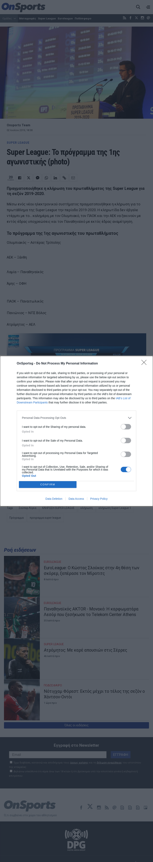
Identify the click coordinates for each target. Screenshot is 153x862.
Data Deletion (53, 498)
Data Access (76, 498)
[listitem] (76, 418)
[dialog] (76, 431)
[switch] (126, 426)
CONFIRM (47, 484)
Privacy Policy (99, 498)
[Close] (145, 363)
